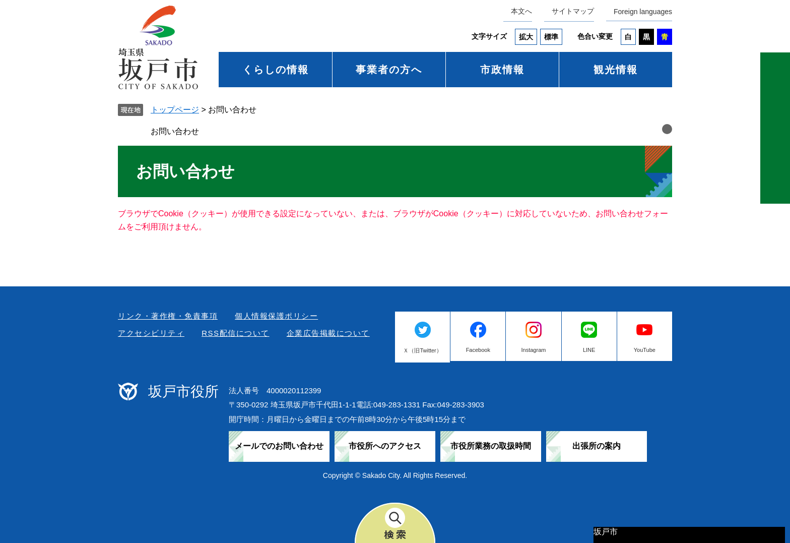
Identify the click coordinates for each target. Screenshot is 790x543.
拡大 (526, 37)
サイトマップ (573, 11)
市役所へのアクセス (385, 446)
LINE (589, 350)
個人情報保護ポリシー (276, 316)
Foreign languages (643, 12)
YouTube (644, 350)
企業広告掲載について (328, 333)
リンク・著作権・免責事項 (168, 316)
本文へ (521, 11)
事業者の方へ (389, 69)
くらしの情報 (275, 69)
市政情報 (502, 69)
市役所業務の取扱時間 (490, 446)
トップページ (175, 109)
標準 (551, 37)
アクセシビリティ (151, 333)
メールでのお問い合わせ (279, 446)
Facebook (478, 350)
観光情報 (616, 69)
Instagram (533, 350)
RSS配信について (235, 333)
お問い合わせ (175, 131)
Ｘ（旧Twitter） (422, 350)
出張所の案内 (596, 446)
